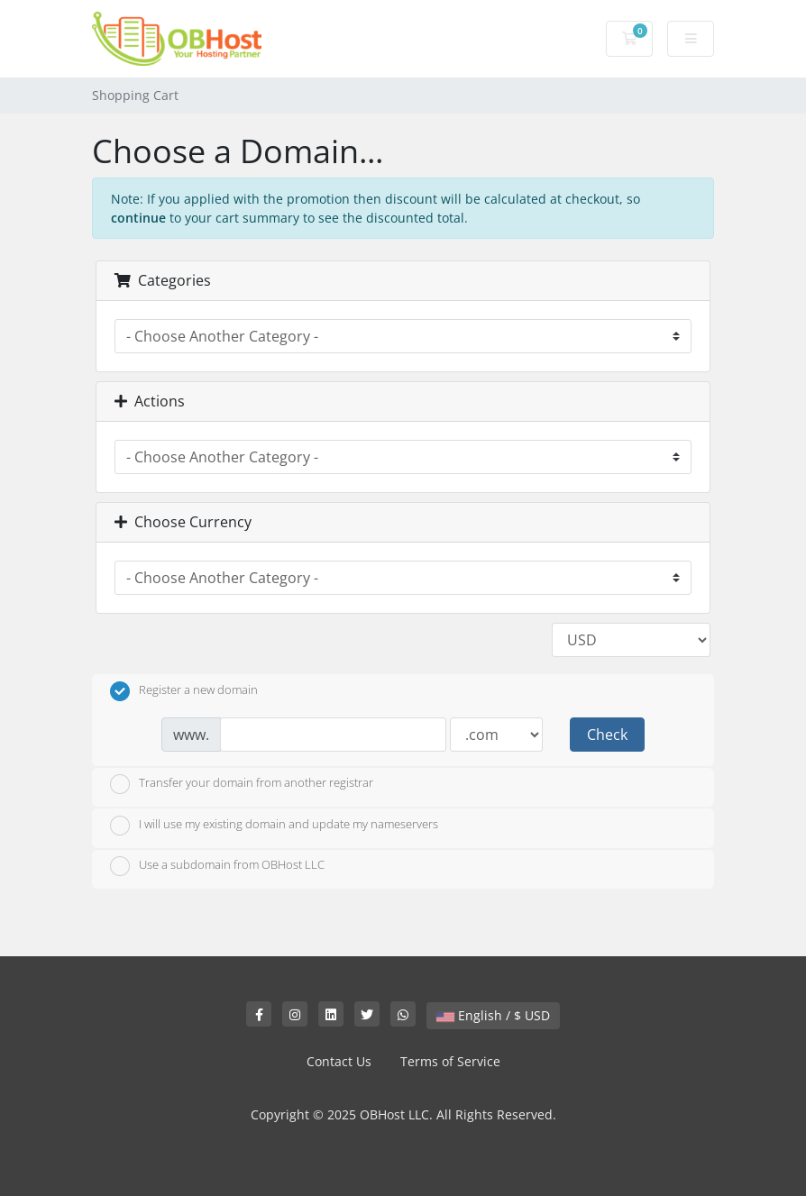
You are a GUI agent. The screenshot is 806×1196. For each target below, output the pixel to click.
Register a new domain (184, 691)
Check (607, 734)
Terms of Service (450, 1061)
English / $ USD (493, 1015)
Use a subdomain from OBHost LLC (217, 866)
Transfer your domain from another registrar (241, 784)
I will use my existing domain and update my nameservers (274, 825)
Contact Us (339, 1061)
